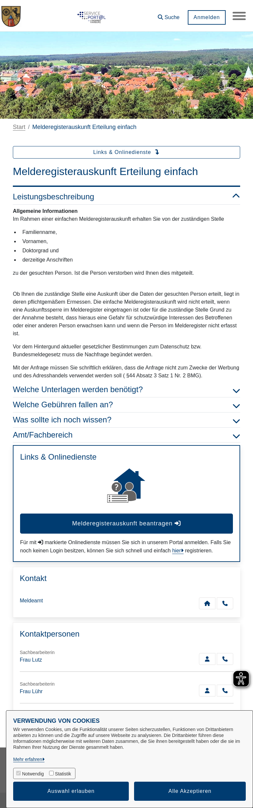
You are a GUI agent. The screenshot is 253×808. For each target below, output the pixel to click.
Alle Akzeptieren (189, 791)
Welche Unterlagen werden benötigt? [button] (126, 389)
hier (176, 550)
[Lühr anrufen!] (225, 690)
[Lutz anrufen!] (225, 659)
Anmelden (206, 17)
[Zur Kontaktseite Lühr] (207, 690)
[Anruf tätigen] (225, 603)
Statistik (63, 773)
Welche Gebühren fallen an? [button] (126, 405)
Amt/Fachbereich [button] (126, 435)
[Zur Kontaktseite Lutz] (207, 659)
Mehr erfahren (27, 759)
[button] (169, 15)
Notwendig (33, 773)
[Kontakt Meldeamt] (207, 603)
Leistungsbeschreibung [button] (126, 197)
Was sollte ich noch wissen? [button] (126, 420)
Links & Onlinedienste (126, 152)
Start (19, 127)
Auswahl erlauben (71, 791)
